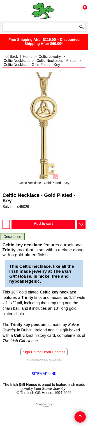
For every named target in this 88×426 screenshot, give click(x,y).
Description (12, 237)
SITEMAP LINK (44, 374)
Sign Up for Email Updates (44, 352)
